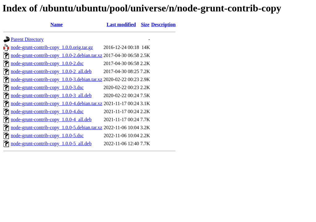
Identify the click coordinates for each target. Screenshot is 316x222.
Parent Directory (27, 39)
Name (56, 24)
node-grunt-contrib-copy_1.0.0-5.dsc (47, 135)
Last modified (121, 24)
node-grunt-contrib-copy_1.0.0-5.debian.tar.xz (56, 127)
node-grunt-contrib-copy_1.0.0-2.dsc (47, 63)
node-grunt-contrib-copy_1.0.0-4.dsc (47, 111)
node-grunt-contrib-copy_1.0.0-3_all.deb (51, 95)
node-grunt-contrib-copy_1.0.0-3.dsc (47, 87)
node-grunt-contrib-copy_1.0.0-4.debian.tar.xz (56, 103)
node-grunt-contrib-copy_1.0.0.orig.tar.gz (52, 47)
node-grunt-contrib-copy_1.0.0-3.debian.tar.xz (56, 79)
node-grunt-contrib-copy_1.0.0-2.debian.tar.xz (56, 55)
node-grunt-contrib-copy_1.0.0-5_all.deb (51, 143)
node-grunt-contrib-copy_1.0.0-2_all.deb (51, 71)
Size (145, 24)
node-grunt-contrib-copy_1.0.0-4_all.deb (51, 119)
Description (163, 24)
